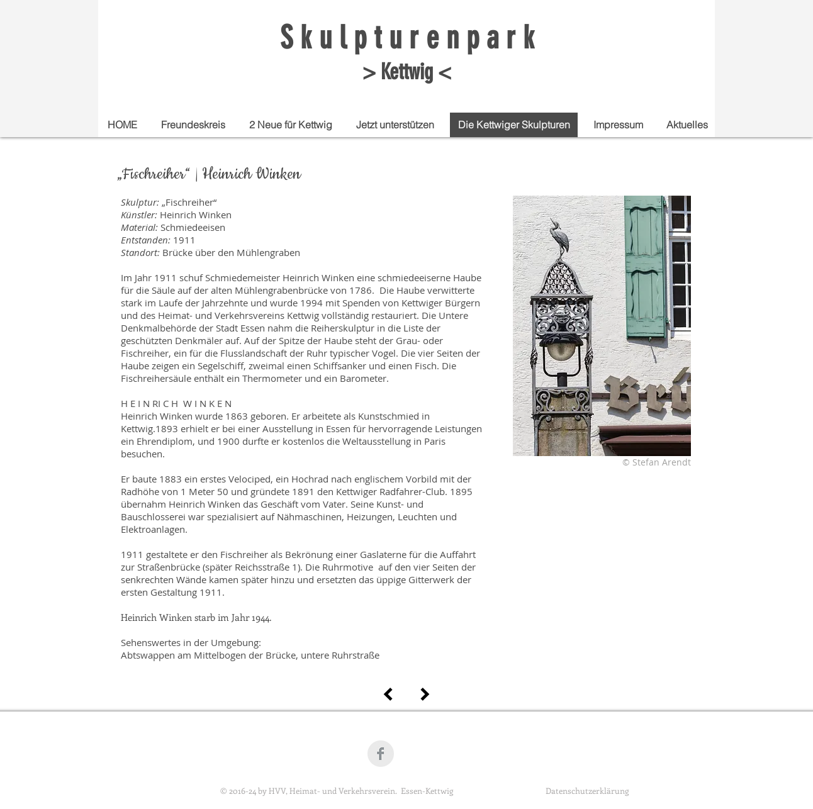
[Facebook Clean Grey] (380, 753)
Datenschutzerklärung (587, 790)
